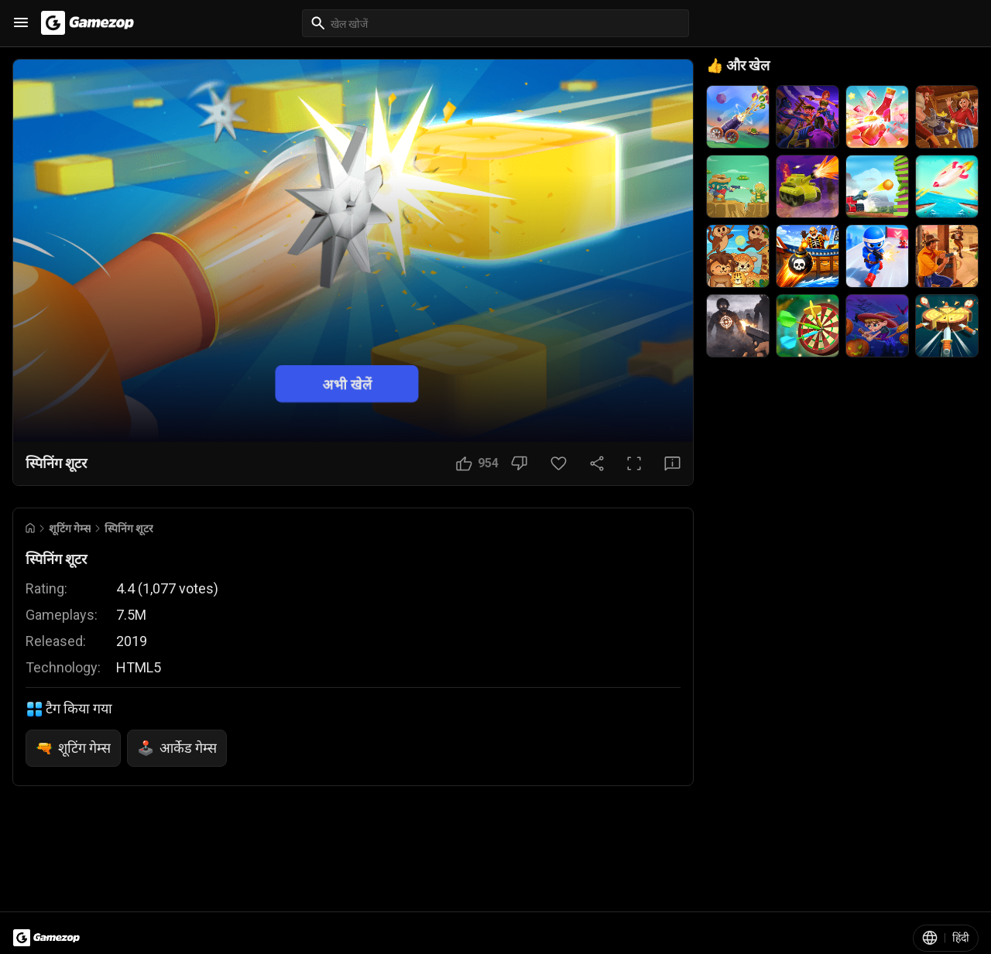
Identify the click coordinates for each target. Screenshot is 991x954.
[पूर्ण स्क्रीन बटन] (634, 463)
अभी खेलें (347, 383)
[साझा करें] (597, 463)
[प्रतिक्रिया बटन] (672, 463)
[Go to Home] (30, 528)
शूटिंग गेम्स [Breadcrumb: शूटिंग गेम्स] (70, 528)
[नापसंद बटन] (519, 463)
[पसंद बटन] (477, 463)
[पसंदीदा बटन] (558, 463)
